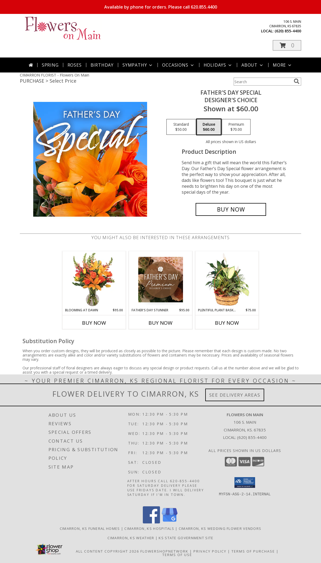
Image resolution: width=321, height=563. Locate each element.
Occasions (178, 65)
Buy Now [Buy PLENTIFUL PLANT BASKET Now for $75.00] (227, 322)
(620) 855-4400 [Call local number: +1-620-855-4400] (288, 30)
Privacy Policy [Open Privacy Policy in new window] (209, 551)
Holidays (218, 65)
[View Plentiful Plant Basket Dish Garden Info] (227, 279)
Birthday (102, 65)
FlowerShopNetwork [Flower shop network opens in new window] (164, 551)
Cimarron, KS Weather (130, 537)
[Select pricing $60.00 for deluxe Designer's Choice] (209, 127)
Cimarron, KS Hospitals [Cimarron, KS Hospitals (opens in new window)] (149, 528)
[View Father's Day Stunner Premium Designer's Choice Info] (160, 279)
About (252, 65)
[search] (296, 81)
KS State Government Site (186, 537)
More (282, 65)
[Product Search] (262, 81)
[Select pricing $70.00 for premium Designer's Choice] (236, 127)
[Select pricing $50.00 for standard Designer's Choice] (181, 127)
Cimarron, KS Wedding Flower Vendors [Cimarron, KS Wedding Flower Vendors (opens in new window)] (220, 528)
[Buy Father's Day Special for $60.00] (231, 209)
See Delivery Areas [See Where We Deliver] (234, 395)
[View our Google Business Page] (169, 521)
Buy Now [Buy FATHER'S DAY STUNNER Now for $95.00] (160, 322)
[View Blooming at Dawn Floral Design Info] (94, 279)
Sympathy (137, 65)
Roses (75, 65)
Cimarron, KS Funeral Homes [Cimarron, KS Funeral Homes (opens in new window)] (90, 528)
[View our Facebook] (151, 521)
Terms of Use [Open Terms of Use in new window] (177, 554)
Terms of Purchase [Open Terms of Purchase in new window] (253, 551)
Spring (50, 65)
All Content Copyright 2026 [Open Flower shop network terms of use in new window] (107, 551)
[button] (287, 45)
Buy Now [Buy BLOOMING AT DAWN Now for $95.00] (94, 322)
